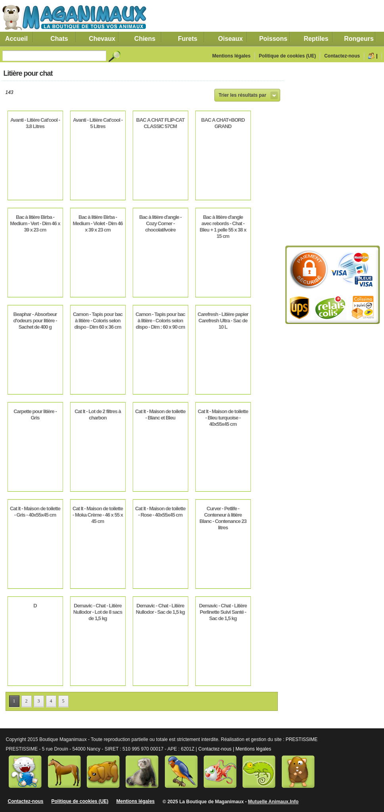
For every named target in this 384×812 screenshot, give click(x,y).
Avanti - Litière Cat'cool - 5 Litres (97, 123)
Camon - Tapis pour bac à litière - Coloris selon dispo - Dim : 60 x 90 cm (160, 320)
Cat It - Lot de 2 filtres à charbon (98, 414)
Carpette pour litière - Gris (34, 414)
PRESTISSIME (302, 739)
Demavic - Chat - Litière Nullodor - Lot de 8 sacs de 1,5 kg (97, 612)
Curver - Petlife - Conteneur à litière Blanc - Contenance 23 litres (222, 518)
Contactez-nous (342, 56)
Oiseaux (230, 38)
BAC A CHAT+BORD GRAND (223, 123)
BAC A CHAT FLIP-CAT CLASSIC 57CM (160, 123)
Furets (187, 38)
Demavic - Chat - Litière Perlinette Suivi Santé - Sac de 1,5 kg (223, 612)
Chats (59, 38)
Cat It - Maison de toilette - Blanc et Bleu (160, 414)
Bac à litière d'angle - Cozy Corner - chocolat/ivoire (160, 223)
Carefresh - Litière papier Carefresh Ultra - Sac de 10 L (223, 320)
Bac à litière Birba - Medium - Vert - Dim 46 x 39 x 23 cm (35, 223)
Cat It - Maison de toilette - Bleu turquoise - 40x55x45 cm (223, 417)
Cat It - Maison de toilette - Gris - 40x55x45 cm (35, 512)
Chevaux (102, 38)
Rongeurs (359, 38)
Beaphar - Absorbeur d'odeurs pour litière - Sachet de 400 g (35, 320)
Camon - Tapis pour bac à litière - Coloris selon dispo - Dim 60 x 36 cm (97, 320)
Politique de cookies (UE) (287, 56)
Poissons (273, 38)
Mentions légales (231, 56)
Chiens (144, 38)
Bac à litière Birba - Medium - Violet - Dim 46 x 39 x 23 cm (97, 223)
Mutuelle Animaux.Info (273, 801)
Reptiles (316, 38)
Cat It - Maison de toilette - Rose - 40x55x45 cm (160, 512)
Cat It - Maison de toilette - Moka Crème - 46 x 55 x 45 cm (98, 515)
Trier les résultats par (242, 95)
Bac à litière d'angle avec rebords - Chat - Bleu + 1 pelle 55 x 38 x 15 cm (223, 226)
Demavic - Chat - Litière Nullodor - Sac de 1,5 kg (160, 609)
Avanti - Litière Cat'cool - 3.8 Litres (35, 123)
